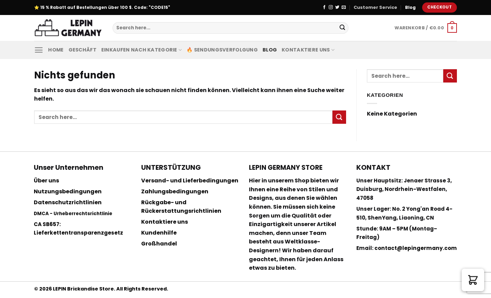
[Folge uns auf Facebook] (324, 7)
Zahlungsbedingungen (174, 191)
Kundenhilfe (159, 233)
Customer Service (375, 7)
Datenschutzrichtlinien (68, 202)
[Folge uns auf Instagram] (331, 7)
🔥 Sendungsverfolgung (222, 49)
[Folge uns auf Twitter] (337, 7)
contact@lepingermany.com (415, 248)
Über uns (46, 180)
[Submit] (342, 28)
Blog (410, 7)
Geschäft (82, 49)
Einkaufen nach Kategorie (141, 49)
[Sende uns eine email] (344, 7)
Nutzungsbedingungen (68, 191)
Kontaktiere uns (308, 49)
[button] (473, 280)
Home (55, 49)
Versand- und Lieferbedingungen (189, 180)
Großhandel (159, 244)
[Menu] (38, 50)
